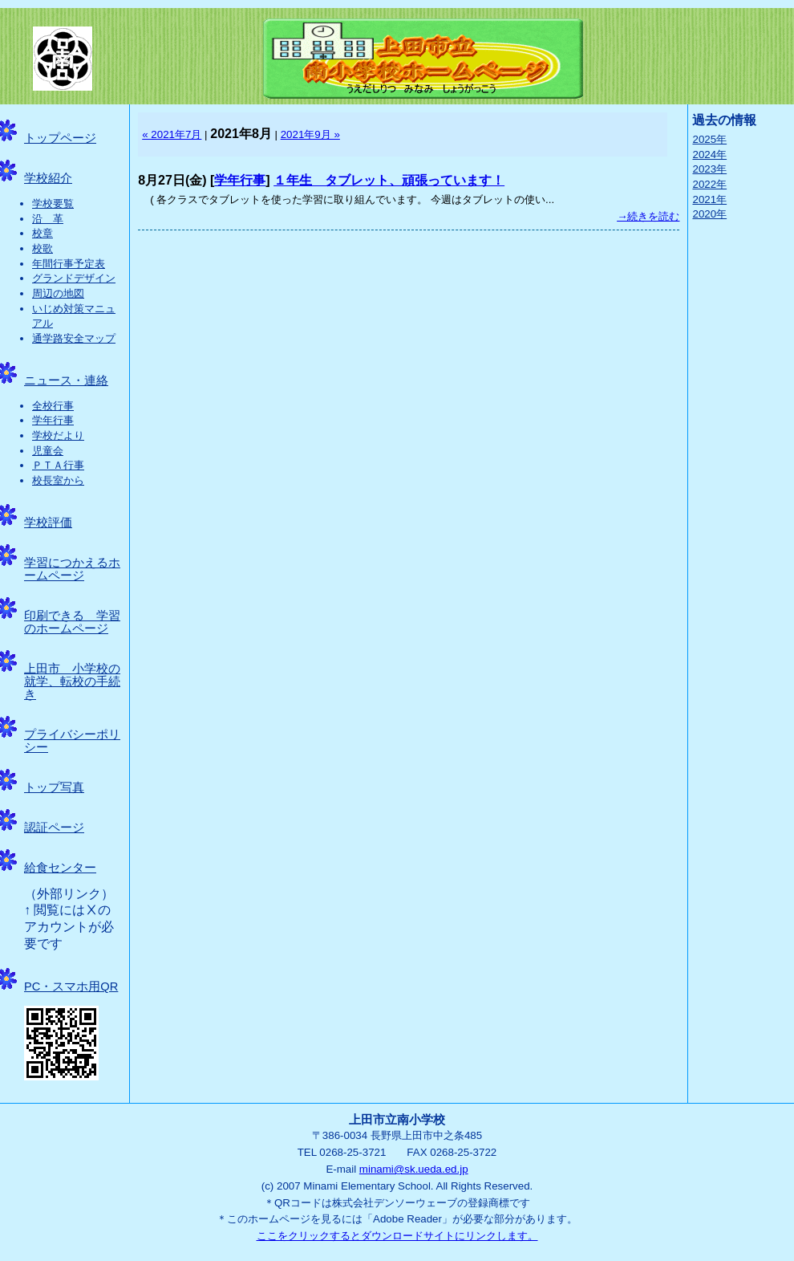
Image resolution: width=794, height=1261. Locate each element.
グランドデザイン (73, 278)
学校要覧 (53, 203)
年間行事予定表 (68, 264)
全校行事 (53, 406)
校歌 (42, 248)
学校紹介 (48, 178)
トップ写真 (54, 787)
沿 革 (47, 219)
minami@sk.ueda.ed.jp (413, 1169)
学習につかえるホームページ (72, 569)
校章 (42, 233)
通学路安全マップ (73, 338)
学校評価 (48, 522)
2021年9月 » (310, 134)
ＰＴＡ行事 (58, 465)
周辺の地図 (58, 293)
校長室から (58, 480)
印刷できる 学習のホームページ (72, 622)
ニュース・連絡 (66, 380)
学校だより (58, 435)
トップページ (60, 138)
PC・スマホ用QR (71, 986)
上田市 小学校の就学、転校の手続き (72, 681)
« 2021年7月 (171, 134)
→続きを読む (648, 216)
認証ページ (54, 827)
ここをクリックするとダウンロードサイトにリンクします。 (397, 1236)
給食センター (60, 867)
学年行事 (53, 420)
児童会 (47, 451)
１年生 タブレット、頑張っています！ (388, 180)
